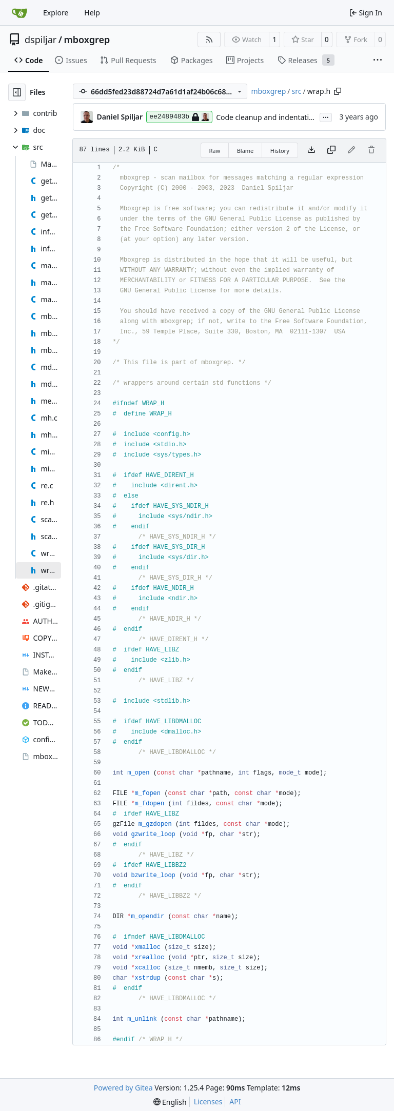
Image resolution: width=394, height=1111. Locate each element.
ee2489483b (179, 117)
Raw (215, 150)
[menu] (170, 1102)
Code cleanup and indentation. (268, 117)
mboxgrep (87, 39)
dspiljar (40, 39)
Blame (245, 150)
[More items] (377, 60)
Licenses (208, 1101)
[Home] (19, 13)
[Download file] (311, 150)
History (279, 150)
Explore (55, 12)
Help (92, 12)
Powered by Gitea (123, 1088)
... (326, 116)
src (297, 91)
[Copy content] (331, 150)
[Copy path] (337, 91)
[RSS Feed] (209, 39)
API (235, 1101)
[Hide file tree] (17, 92)
